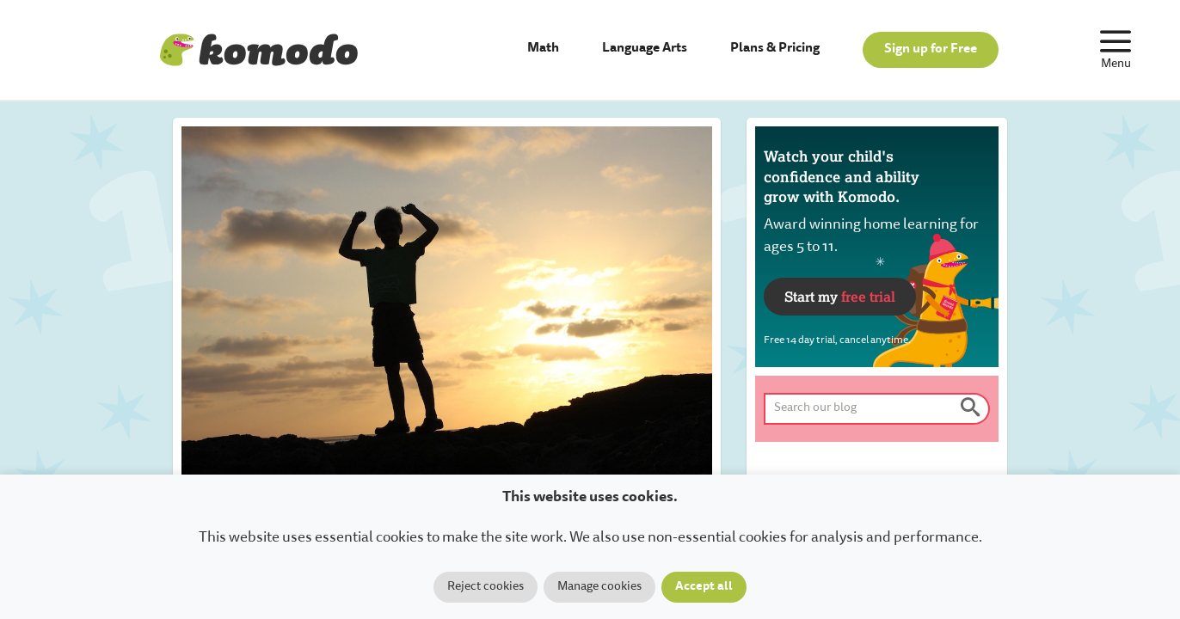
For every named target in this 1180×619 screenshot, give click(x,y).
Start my (839, 296)
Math (543, 48)
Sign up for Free (930, 49)
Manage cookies (599, 587)
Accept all (704, 587)
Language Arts (644, 48)
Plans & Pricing (775, 48)
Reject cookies (485, 587)
